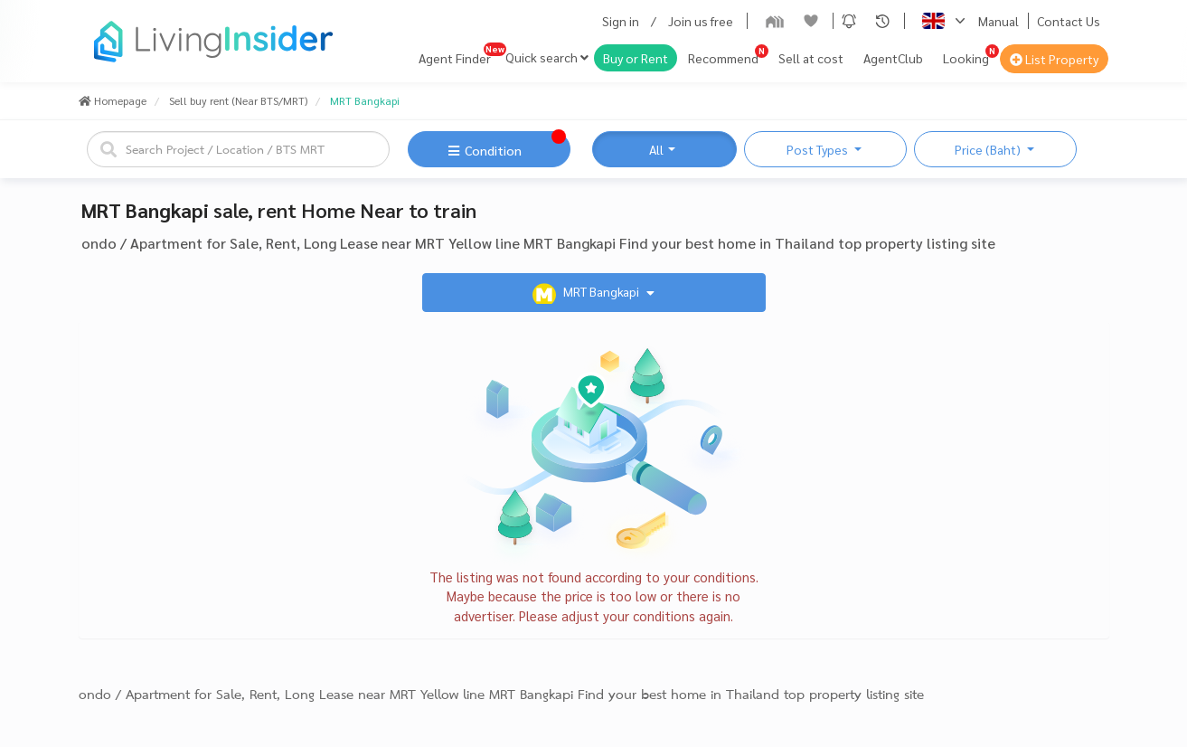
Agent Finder (455, 58)
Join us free (700, 21)
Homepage (112, 100)
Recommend (723, 58)
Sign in (620, 21)
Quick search (547, 57)
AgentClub (893, 58)
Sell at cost (810, 58)
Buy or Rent (635, 58)
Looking (966, 58)
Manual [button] (998, 21)
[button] (849, 21)
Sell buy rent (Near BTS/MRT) (238, 100)
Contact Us (1068, 21)
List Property (1054, 59)
